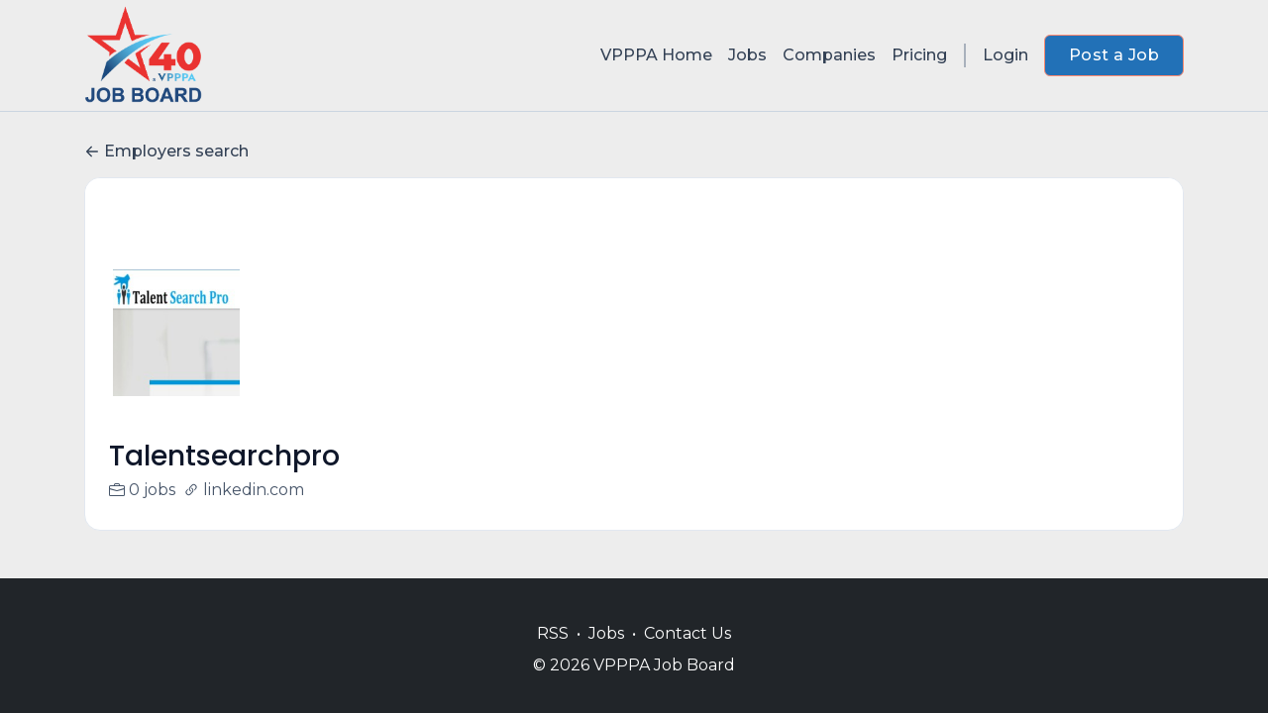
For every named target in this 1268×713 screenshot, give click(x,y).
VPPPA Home (656, 55)
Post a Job (1114, 55)
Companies (829, 55)
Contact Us (687, 633)
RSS (553, 633)
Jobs (747, 55)
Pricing (919, 55)
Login (1005, 55)
